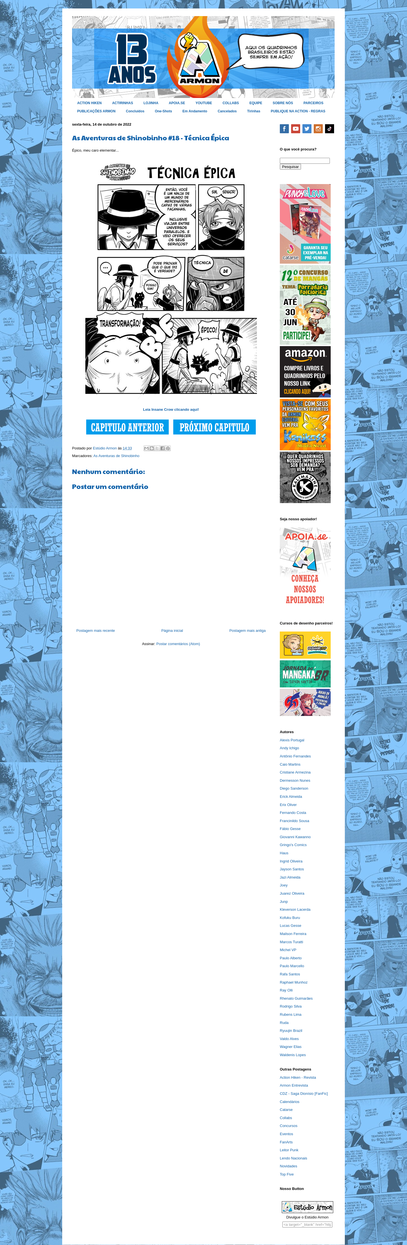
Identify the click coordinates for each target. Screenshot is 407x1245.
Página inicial (172, 630)
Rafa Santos (290, 974)
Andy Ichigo (289, 748)
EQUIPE (255, 103)
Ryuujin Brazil (291, 1030)
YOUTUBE (204, 103)
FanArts (286, 1142)
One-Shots (163, 111)
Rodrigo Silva (291, 1006)
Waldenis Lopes (293, 1055)
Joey (283, 885)
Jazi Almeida (290, 877)
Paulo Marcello (292, 966)
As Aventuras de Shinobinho (116, 456)
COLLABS (230, 103)
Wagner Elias (291, 1047)
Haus (284, 853)
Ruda (284, 1023)
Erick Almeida (291, 796)
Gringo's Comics (293, 845)
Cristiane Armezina (295, 772)
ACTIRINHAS (122, 103)
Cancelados (227, 111)
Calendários (289, 1102)
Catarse (286, 1110)
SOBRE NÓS (283, 103)
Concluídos (135, 111)
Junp (284, 901)
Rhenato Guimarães (296, 998)
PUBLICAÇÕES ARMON (96, 111)
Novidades (288, 1166)
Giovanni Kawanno (295, 837)
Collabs (286, 1118)
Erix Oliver (288, 805)
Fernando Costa (293, 813)
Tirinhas (253, 111)
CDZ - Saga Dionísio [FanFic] (304, 1093)
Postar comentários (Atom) (178, 644)
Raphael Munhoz (294, 982)
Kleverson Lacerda (295, 909)
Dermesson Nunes (295, 780)
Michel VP (288, 950)
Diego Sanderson (294, 788)
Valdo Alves (289, 1039)
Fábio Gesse (290, 829)
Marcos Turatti (291, 942)
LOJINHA (151, 103)
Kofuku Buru (290, 918)
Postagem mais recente (95, 630)
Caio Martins (290, 764)
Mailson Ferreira (293, 934)
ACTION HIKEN (89, 103)
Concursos (288, 1126)
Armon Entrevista (294, 1085)
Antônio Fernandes (295, 756)
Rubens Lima (291, 1014)
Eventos (286, 1134)
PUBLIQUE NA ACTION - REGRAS (298, 111)
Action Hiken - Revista (298, 1077)
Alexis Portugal (292, 740)
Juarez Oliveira (292, 893)
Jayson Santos (292, 869)
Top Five (287, 1174)
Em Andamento (195, 111)
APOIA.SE (177, 103)
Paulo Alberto (291, 958)
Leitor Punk (289, 1150)
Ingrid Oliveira (291, 861)
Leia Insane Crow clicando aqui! (171, 409)
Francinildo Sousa (294, 821)
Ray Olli (286, 990)
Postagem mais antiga (247, 630)
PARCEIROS (313, 103)
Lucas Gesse (290, 925)
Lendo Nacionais (293, 1158)
